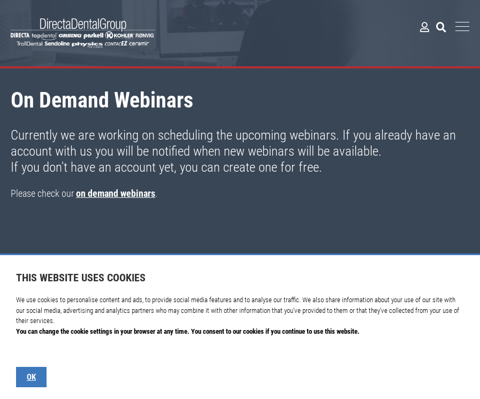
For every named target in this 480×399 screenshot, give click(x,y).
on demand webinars (115, 193)
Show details (33, 352)
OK (31, 377)
